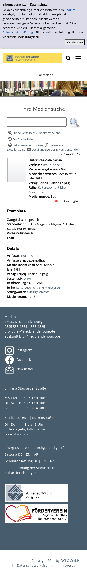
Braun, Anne (51, 165)
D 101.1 (29, 278)
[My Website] (32, 58)
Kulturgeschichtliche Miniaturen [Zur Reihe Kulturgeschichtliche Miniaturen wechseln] (38, 287)
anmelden (46, 75)
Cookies (69, 10)
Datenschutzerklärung (17, 32)
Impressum (69, 565)
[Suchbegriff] (37, 122)
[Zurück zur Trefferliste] (20, 139)
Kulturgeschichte (38, 292)
